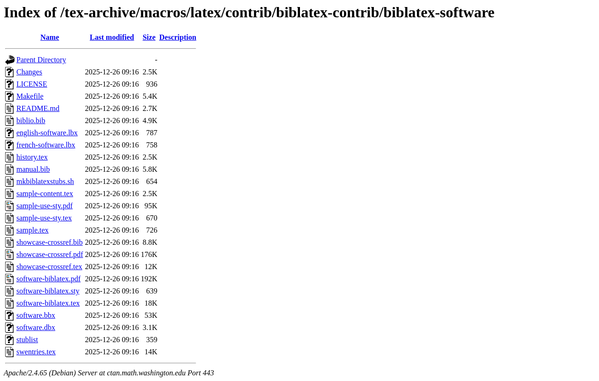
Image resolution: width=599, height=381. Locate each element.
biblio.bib (30, 121)
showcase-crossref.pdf (49, 254)
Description (177, 37)
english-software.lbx (47, 133)
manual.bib (33, 169)
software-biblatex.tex (48, 303)
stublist (27, 340)
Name (49, 37)
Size (149, 37)
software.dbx (35, 327)
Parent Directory (41, 60)
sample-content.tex (44, 194)
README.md (37, 108)
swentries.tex (36, 352)
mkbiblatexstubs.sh (45, 181)
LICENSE (31, 84)
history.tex (32, 157)
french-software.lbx (45, 145)
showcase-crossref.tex (49, 267)
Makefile (30, 96)
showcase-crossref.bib (49, 242)
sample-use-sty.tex (44, 218)
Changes (29, 72)
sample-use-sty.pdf (44, 206)
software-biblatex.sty (48, 291)
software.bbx (35, 315)
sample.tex (32, 230)
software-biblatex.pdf (48, 279)
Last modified (112, 37)
